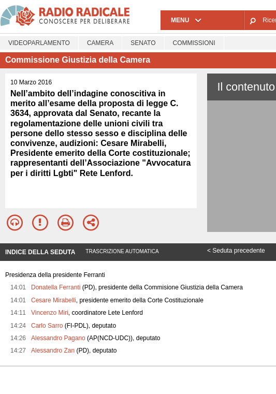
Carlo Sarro (47, 325)
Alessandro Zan (53, 350)
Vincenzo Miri (49, 312)
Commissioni (194, 43)
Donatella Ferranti (55, 287)
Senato (142, 43)
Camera (100, 43)
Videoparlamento (39, 43)
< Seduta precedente (236, 250)
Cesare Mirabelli (53, 300)
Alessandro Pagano (58, 338)
